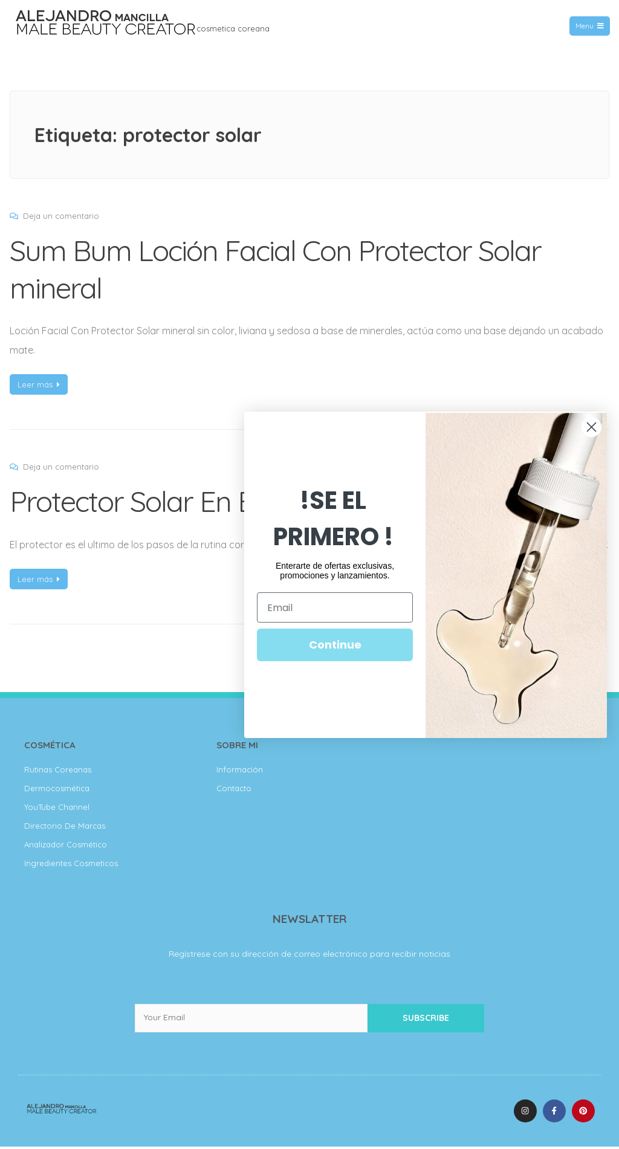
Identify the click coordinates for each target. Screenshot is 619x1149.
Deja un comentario (61, 216)
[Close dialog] (591, 427)
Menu (589, 25)
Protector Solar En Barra (159, 501)
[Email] (335, 607)
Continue (335, 644)
